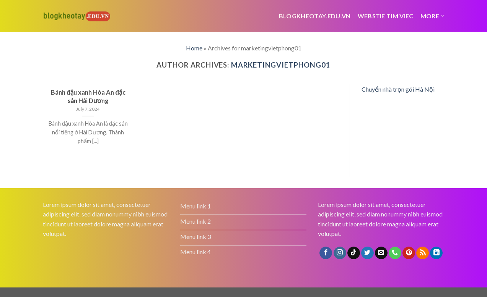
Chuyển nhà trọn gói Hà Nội (398, 89)
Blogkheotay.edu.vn (315, 15)
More (432, 15)
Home (194, 48)
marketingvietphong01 (280, 65)
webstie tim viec (386, 15)
